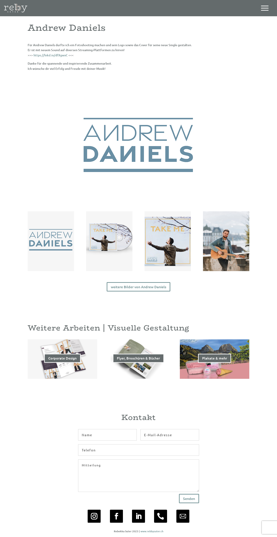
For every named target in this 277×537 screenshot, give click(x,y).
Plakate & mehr (214, 359)
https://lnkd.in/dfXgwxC (51, 55)
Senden (189, 498)
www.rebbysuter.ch (151, 531)
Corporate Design (62, 359)
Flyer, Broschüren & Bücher (138, 359)
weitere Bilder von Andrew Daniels (138, 286)
